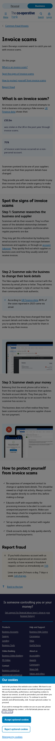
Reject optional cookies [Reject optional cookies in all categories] (16, 729)
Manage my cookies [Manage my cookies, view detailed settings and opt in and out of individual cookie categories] (12, 737)
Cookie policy (7, 712)
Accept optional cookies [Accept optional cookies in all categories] (16, 719)
